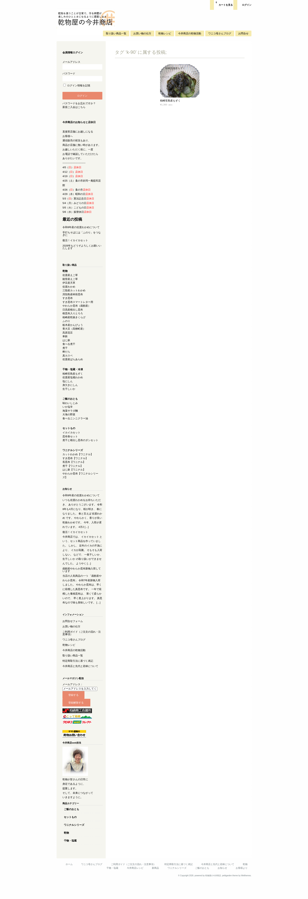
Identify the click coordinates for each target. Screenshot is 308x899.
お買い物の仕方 (141, 33)
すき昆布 (69, 302)
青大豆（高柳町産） (75, 333)
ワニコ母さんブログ (218, 33)
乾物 (67, 850)
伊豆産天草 (70, 287)
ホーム (68, 882)
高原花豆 (69, 336)
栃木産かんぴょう (74, 329)
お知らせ (221, 885)
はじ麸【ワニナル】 (75, 473)
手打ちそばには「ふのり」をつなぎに (81, 238)
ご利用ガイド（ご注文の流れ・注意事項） (81, 650)
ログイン (245, 5)
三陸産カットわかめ (75, 294)
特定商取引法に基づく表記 (79, 678)
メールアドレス (82, 64)
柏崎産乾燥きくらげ (75, 321)
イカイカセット (73, 436)
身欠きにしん (71, 389)
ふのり (67, 325)
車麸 (66, 340)
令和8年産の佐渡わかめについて (82, 231)
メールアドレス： (74, 702)
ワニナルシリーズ (75, 842)
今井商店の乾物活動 (188, 33)
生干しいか (70, 393)
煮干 (66, 352)
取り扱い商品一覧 (115, 33)
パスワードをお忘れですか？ (80, 103)
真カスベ (69, 359)
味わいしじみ (71, 407)
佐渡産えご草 (71, 279)
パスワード (82, 76)
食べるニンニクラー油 (76, 422)
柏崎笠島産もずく (169, 100)
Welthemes (245, 893)
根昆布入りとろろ (74, 317)
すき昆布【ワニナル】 (76, 462)
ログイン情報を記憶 (77, 85)
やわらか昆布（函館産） (78, 310)
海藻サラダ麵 (71, 415)
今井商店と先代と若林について (81, 683)
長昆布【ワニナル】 (75, 466)
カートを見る (223, 3)
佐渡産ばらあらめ (74, 363)
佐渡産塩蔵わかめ (74, 381)
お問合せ (242, 33)
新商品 (154, 885)
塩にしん (69, 385)
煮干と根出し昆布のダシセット (81, 444)
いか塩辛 (69, 411)
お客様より (240, 885)
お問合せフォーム (74, 638)
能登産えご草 (71, 283)
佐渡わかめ (70, 291)
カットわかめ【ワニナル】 (79, 458)
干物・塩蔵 (71, 858)
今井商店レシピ (134, 885)
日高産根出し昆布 (74, 313)
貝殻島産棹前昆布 (74, 298)
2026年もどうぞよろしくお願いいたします (82, 251)
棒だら (67, 355)
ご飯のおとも (72, 826)
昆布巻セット (71, 440)
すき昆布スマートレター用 (79, 306)
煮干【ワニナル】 (74, 470)
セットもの (71, 834)
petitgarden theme (229, 893)
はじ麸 (67, 344)
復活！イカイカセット (76, 244)
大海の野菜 (70, 418)
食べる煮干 (70, 348)
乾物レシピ (163, 33)
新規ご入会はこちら (75, 107)
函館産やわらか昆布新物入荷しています (81, 583)
